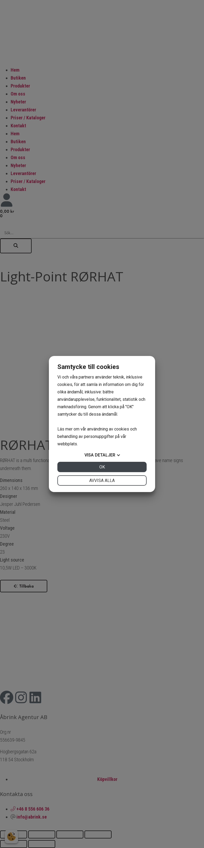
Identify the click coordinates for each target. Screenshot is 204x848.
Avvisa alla (102, 480)
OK (102, 466)
